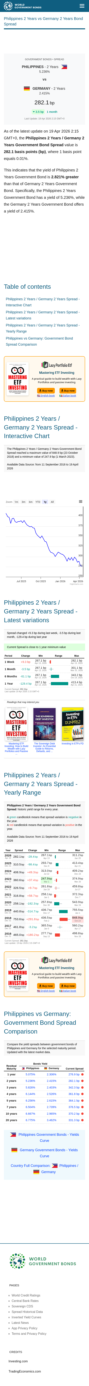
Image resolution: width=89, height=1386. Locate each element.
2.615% (51, 1100)
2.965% (51, 1113)
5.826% (30, 1087)
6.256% (30, 1100)
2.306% (51, 1074)
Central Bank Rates (25, 1301)
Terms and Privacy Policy (29, 1333)
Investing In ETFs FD (73, 743)
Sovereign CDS (22, 1306)
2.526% (51, 1094)
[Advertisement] (44, 40)
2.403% (51, 1087)
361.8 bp (74, 1094)
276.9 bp (74, 1074)
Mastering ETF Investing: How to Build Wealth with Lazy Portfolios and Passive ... (16, 748)
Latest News (20, 1322)
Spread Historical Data (27, 1311)
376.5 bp (74, 1107)
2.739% (51, 1107)
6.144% (30, 1094)
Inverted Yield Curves (26, 1317)
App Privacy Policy (25, 1328)
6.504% (30, 1107)
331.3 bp (74, 1120)
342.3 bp (74, 1087)
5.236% (30, 1080)
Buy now (46, 390)
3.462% (51, 1120)
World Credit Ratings (26, 1295)
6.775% (30, 1120)
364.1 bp (74, 1100)
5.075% (30, 1074)
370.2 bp (74, 1113)
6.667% (30, 1113)
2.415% (51, 1080)
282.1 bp (74, 1080)
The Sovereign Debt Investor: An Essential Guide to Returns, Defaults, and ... (44, 747)
